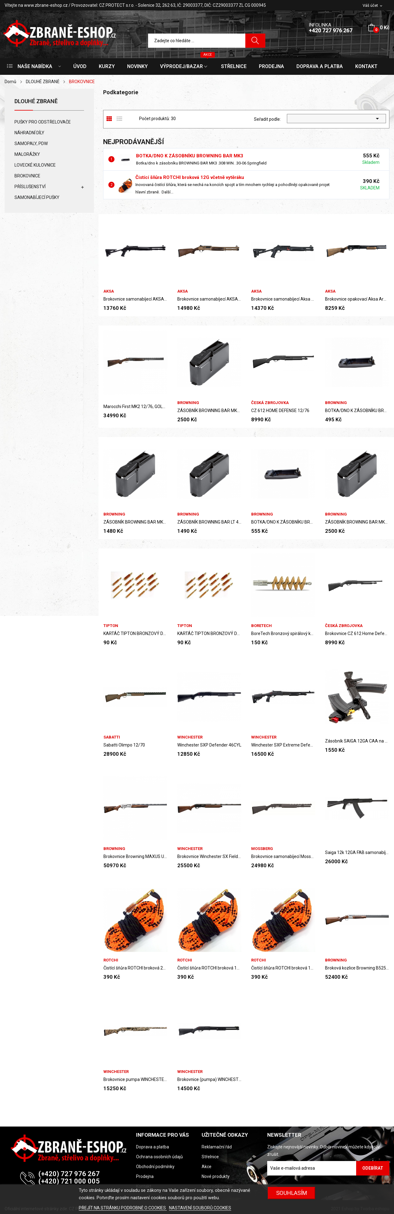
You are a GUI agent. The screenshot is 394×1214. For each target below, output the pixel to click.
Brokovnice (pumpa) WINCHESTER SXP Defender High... (209, 1079)
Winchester (190, 737)
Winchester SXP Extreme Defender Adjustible (283, 745)
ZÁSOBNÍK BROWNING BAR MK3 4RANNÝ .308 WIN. (357, 522)
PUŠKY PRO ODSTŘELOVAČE (42, 121)
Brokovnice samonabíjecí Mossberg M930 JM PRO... (283, 856)
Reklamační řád (217, 1146)
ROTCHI (110, 960)
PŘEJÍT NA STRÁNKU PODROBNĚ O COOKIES (123, 1207)
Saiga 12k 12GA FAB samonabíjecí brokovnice (357, 852)
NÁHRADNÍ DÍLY (29, 132)
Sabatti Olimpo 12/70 (124, 745)
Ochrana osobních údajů (159, 1156)
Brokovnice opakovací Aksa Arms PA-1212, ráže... (357, 299)
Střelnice (210, 1156)
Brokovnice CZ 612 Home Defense (357, 633)
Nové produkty (216, 1176)
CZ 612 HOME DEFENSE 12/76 (280, 410)
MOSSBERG (262, 849)
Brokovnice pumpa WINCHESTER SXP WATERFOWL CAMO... (135, 1079)
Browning (188, 403)
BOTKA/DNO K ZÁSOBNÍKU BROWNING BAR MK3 (189, 156)
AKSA (108, 291)
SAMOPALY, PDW (31, 143)
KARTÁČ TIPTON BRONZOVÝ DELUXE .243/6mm (135, 633)
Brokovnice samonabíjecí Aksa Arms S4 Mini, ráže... (283, 299)
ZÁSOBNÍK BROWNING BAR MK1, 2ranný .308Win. (135, 522)
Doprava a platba (152, 1146)
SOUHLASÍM (291, 1193)
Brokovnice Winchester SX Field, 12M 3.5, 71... (209, 856)
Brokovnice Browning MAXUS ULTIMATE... (135, 856)
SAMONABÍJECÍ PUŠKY (36, 197)
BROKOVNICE (27, 175)
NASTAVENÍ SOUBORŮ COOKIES (200, 1207)
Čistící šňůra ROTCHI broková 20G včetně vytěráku (135, 967)
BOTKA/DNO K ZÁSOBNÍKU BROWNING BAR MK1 (357, 410)
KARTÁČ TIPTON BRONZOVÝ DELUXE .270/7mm (209, 633)
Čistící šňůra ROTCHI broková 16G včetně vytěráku (283, 967)
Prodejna (145, 1176)
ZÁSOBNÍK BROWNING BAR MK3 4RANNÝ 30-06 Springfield (209, 410)
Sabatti (111, 737)
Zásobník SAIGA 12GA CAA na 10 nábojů (357, 741)
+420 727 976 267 (330, 30)
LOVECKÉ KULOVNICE (35, 165)
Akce (206, 1166)
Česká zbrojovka (270, 403)
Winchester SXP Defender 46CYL (209, 745)
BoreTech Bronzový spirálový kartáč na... (283, 633)
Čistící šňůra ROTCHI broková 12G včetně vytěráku (189, 177)
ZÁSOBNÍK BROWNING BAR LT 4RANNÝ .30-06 (209, 522)
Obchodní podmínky (155, 1166)
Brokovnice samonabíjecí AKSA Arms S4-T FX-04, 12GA (135, 299)
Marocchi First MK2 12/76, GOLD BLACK (135, 406)
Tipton (110, 626)
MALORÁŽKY (27, 154)
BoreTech (261, 626)
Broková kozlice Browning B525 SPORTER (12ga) (357, 967)
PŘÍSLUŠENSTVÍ (30, 186)
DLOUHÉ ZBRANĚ (36, 101)
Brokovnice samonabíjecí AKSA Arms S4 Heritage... (209, 299)
